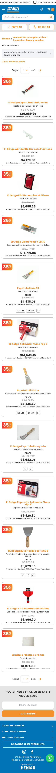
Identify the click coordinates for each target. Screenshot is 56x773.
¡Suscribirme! (28, 713)
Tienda (6, 38)
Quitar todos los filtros (13, 61)
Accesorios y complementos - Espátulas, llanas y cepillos (30, 39)
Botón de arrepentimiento (28, 744)
